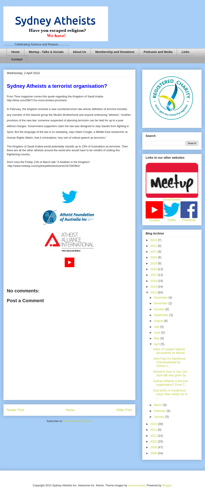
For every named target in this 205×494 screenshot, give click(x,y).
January (159, 416)
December (161, 297)
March (158, 405)
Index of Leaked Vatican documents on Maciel (169, 351)
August (159, 320)
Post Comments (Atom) (77, 421)
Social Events (172, 199)
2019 (154, 263)
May (157, 338)
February (160, 411)
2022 (154, 246)
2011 (154, 435)
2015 (154, 286)
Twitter (171, 220)
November (161, 303)
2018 (154, 269)
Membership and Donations (115, 52)
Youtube (154, 220)
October (159, 309)
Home (15, 52)
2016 (154, 281)
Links (185, 52)
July (157, 326)
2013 (154, 424)
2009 (154, 447)
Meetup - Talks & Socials (46, 52)
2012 (154, 429)
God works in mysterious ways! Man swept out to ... (170, 394)
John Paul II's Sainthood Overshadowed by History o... (169, 362)
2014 (154, 292)
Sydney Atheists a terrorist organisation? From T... (170, 382)
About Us (79, 52)
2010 (154, 441)
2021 (154, 251)
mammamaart (136, 485)
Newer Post (15, 410)
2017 (154, 275)
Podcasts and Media (158, 52)
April (157, 344)
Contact (16, 59)
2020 (154, 257)
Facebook (188, 220)
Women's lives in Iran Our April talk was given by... (170, 373)
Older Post (124, 410)
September (161, 315)
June (157, 332)
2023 (154, 240)
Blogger (166, 485)
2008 (154, 453)
